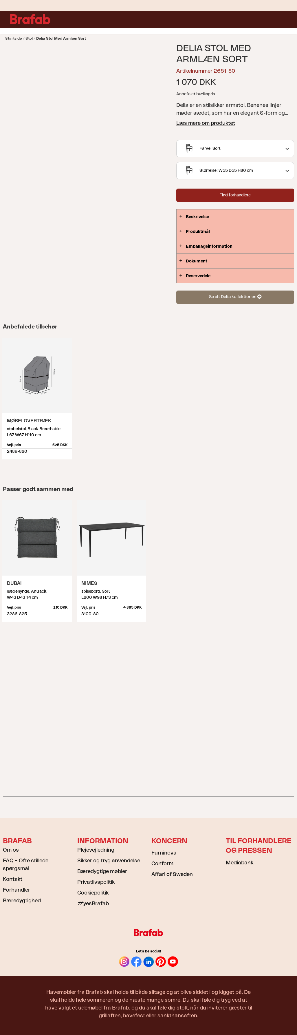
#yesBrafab (93, 903)
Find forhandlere (235, 195)
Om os (11, 850)
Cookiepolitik (93, 892)
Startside (13, 38)
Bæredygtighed (22, 900)
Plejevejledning (95, 850)
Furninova (164, 852)
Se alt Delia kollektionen (235, 297)
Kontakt (12, 879)
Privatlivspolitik (96, 882)
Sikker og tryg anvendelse (108, 860)
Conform (162, 863)
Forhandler (16, 889)
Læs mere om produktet (205, 123)
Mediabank (239, 862)
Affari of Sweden (172, 874)
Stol (29, 38)
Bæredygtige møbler (102, 871)
